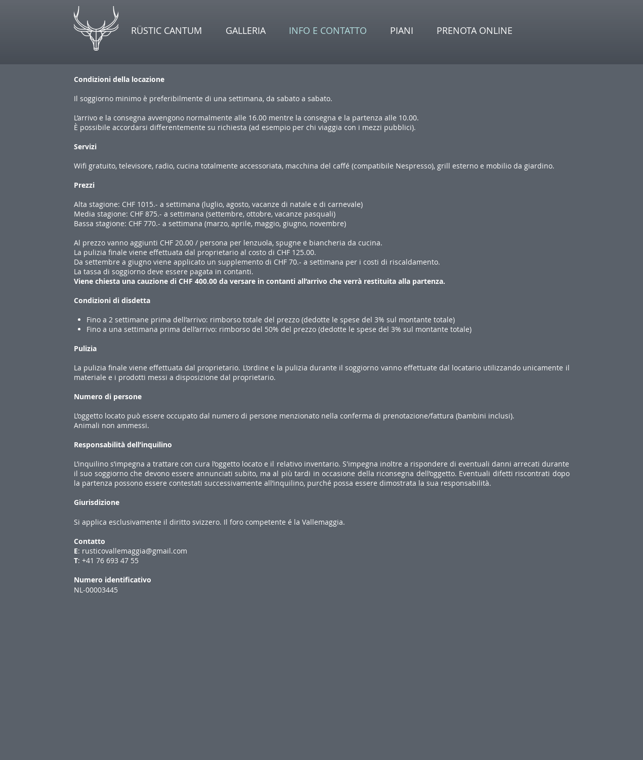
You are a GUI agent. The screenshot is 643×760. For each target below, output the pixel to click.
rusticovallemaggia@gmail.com (134, 551)
